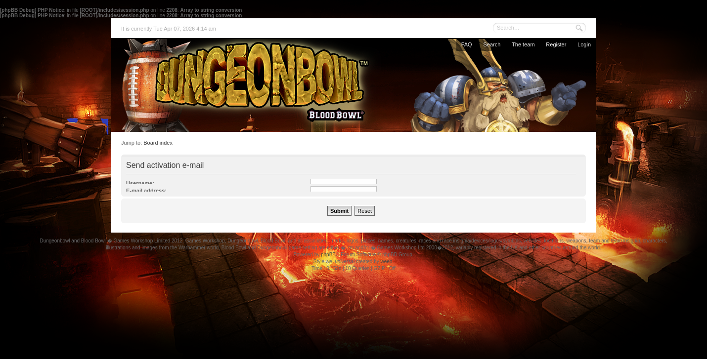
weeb (386, 261)
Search (491, 44)
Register (556, 44)
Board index (158, 143)
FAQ (466, 44)
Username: (140, 183)
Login (584, 44)
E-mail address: (146, 191)
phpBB (328, 254)
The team (523, 44)
